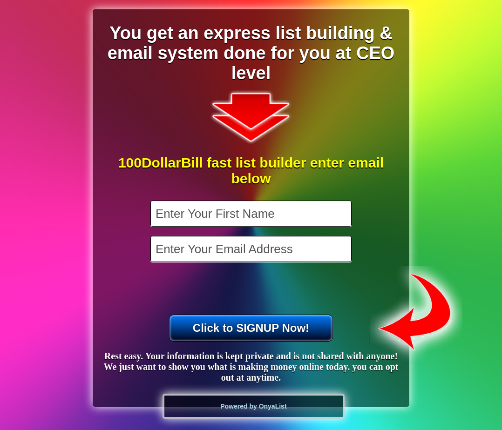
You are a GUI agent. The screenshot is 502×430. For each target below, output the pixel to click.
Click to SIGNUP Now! (251, 328)
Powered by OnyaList (253, 406)
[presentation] (252, 289)
